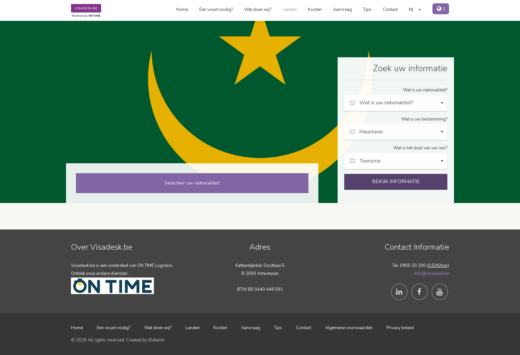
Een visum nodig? (216, 10)
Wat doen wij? (257, 10)
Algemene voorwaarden (348, 328)
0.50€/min (438, 266)
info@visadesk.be (431, 274)
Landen (290, 10)
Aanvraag (342, 10)
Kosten (315, 10)
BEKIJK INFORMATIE (396, 181)
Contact (390, 10)
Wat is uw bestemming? (424, 119)
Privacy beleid (400, 328)
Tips (367, 10)
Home (182, 10)
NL (415, 10)
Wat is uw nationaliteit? (425, 90)
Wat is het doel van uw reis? (420, 148)
